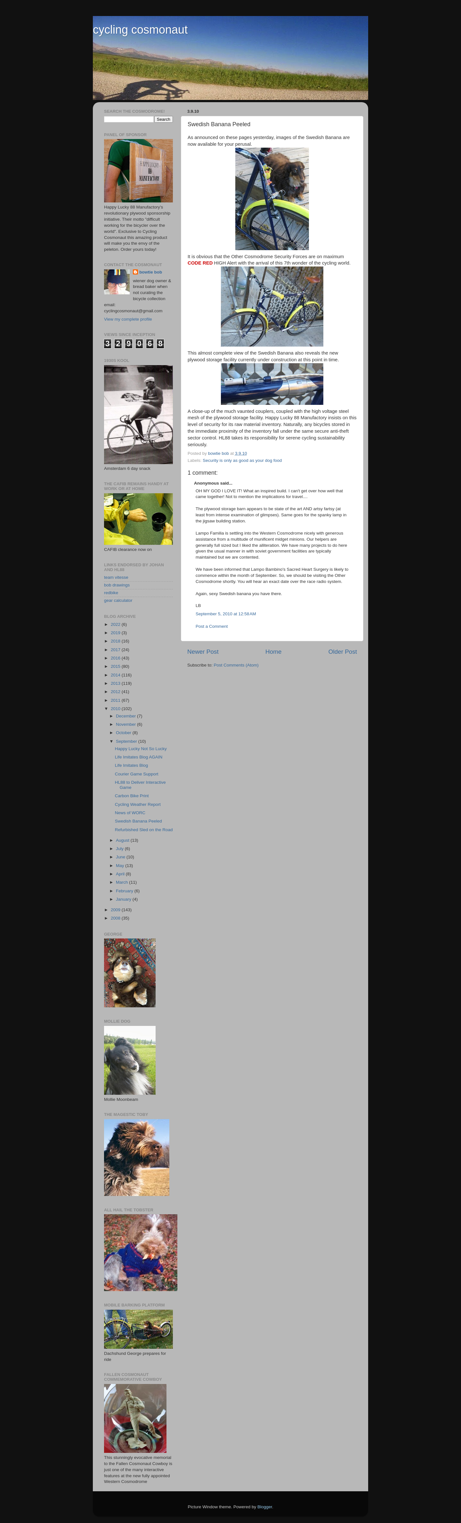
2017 (116, 649)
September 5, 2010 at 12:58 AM (226, 613)
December (126, 716)
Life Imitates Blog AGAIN (139, 757)
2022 (116, 624)
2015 (116, 666)
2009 (116, 909)
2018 (116, 641)
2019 (116, 632)
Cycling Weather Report (138, 804)
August (123, 840)
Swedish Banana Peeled (138, 821)
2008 (116, 918)
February (125, 890)
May (120, 865)
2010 (116, 708)
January (124, 899)
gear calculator (118, 600)
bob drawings (117, 585)
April (121, 874)
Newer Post (203, 651)
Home (273, 651)
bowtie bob (150, 272)
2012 (116, 691)
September (127, 741)
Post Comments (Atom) (236, 665)
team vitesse (116, 577)
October (124, 732)
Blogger (264, 1506)
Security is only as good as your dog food (242, 460)
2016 (116, 658)
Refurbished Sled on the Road (144, 829)
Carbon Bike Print (132, 795)
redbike (111, 592)
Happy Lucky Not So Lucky (141, 748)
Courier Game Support (136, 774)
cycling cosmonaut (140, 29)
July (120, 848)
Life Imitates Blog (131, 765)
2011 (116, 700)
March (122, 882)
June (121, 857)
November (126, 724)
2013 (116, 683)
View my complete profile (128, 319)
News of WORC (130, 812)
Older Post (342, 651)
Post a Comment (212, 626)
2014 (116, 675)
